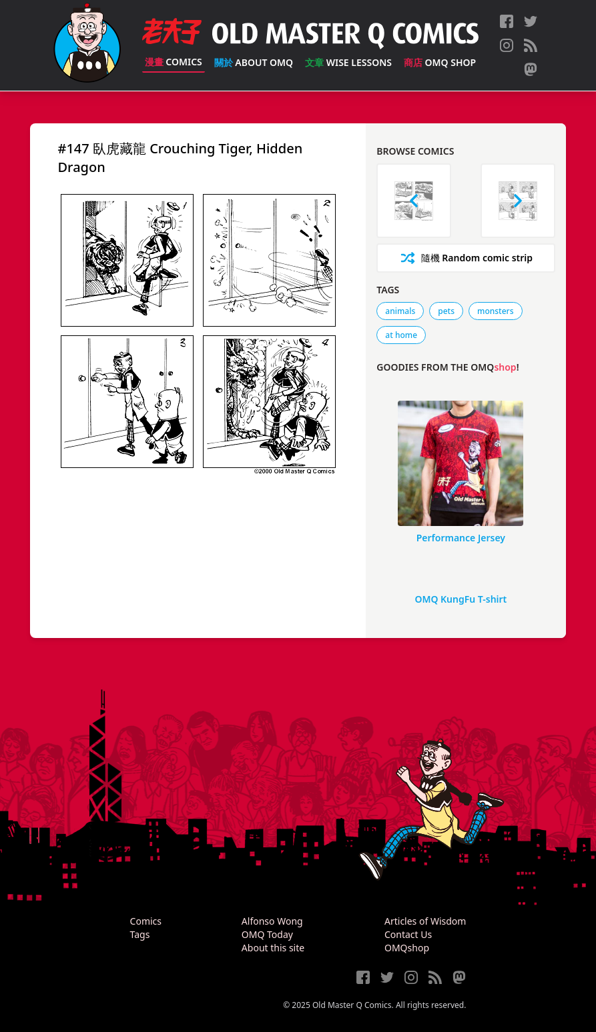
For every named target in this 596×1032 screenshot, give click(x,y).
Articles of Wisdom (425, 921)
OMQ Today (267, 934)
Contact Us (408, 934)
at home (401, 335)
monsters (495, 311)
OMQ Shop (440, 62)
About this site (273, 947)
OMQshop (406, 947)
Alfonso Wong (272, 921)
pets (446, 311)
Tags (140, 934)
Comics (173, 61)
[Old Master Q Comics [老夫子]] (87, 45)
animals (400, 311)
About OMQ (253, 62)
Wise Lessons (348, 62)
